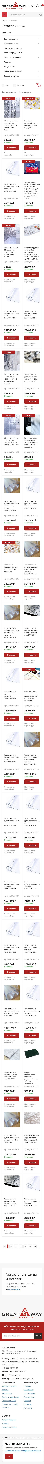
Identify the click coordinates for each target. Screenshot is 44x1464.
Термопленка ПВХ (9, 1401)
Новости (27, 1401)
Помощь (27, 1386)
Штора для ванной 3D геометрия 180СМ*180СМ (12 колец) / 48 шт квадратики (31, 442)
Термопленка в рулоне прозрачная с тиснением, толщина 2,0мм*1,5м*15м (31, 759)
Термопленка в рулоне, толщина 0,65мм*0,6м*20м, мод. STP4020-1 (10, 1202)
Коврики (5, 1390)
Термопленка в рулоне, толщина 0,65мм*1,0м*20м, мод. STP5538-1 (10, 1075)
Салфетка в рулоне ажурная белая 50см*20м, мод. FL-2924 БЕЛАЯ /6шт (31, 1138)
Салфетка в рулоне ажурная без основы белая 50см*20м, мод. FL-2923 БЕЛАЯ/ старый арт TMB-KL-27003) (31, 253)
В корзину (11, 147)
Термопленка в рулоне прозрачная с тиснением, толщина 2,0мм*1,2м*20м (11, 505)
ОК (9, 1457)
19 (30, 1246)
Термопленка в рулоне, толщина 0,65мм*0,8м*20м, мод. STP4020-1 (30, 631)
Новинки (20, 85)
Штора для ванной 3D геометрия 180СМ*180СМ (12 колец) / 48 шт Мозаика (11, 379)
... (20, 1246)
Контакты (28, 1408)
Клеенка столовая (9, 1386)
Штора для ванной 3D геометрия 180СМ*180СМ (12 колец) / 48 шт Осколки (11, 252)
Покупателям (29, 1397)
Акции (8, 85)
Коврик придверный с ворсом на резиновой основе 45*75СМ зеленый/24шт (31, 1077)
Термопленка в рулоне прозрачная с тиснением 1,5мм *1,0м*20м (11, 1138)
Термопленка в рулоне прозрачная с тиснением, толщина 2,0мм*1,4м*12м (11, 632)
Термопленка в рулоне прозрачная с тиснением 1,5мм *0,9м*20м (11, 1012)
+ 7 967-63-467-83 (14, 1371)
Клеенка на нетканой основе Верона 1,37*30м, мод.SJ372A (30, 124)
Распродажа (7, 1393)
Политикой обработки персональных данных (23, 1450)
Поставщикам (29, 1393)
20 (35, 1246)
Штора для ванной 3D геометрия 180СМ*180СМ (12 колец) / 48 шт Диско (11, 441)
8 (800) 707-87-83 (11, 1368)
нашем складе (14, 1289)
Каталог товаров (9, 1420)
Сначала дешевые (9, 92)
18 (25, 1246)
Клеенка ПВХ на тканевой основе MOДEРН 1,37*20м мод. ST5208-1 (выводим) (30, 696)
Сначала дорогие (25, 92)
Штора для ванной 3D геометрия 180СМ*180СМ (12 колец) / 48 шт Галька (11, 125)
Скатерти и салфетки (10, 1397)
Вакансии (27, 1404)
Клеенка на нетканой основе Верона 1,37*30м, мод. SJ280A (10, 568)
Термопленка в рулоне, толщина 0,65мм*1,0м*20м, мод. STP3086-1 (30, 377)
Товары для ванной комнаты (9, 1405)
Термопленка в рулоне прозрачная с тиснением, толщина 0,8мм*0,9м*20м (31, 569)
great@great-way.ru (12, 1375)
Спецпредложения (9, 1427)
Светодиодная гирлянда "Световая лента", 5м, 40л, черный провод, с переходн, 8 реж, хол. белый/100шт (32, 187)
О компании (28, 1390)
